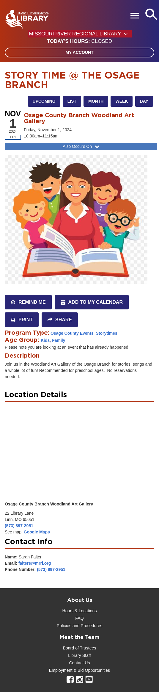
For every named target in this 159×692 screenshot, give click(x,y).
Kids (45, 340)
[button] (79, 41)
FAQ (79, 618)
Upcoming (44, 101)
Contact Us (79, 662)
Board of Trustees (79, 648)
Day (144, 101)
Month (95, 101)
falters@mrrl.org (34, 563)
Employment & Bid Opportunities (79, 670)
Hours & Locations (79, 610)
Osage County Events (72, 333)
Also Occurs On (81, 146)
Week (121, 101)
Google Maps (37, 532)
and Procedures (86, 625)
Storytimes (106, 333)
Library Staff (79, 655)
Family (58, 340)
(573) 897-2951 (19, 525)
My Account (79, 52)
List (71, 101)
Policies (64, 625)
